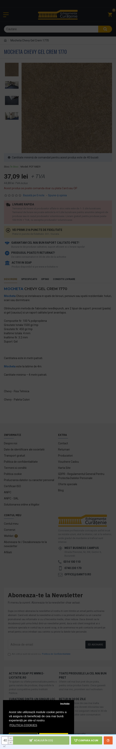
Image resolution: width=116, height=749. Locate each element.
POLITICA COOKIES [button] (23, 725)
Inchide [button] (65, 703)
